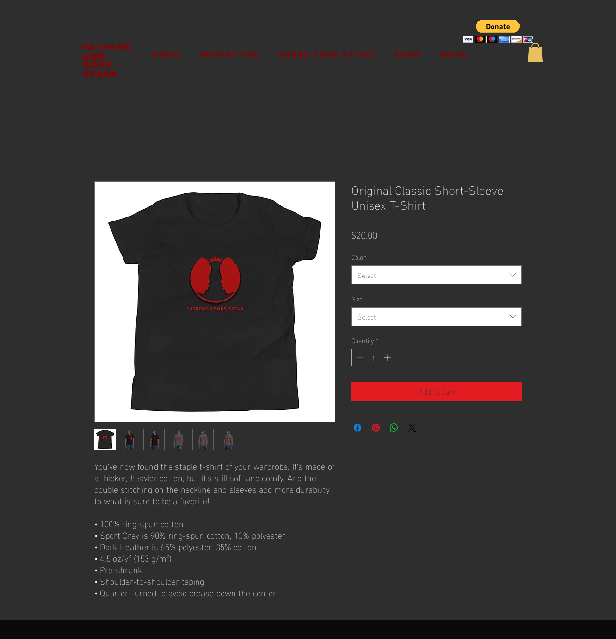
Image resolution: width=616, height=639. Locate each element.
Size (357, 298)
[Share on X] (412, 428)
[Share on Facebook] (357, 428)
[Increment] (388, 357)
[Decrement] (359, 357)
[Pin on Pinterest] (376, 428)
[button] (498, 31)
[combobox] (436, 274)
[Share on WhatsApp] (394, 428)
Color (358, 257)
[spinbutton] (373, 357)
